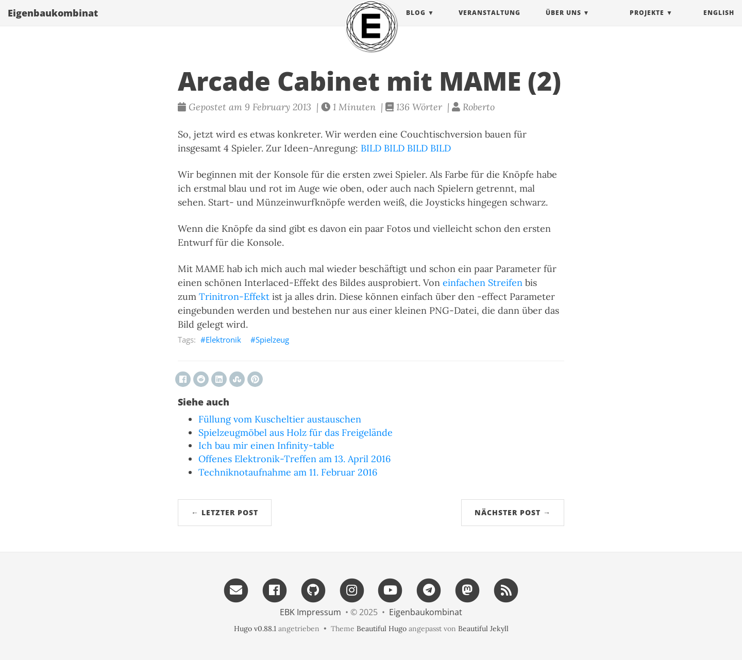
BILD (371, 148)
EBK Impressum (310, 612)
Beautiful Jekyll (483, 628)
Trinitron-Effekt (234, 296)
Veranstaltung (489, 23)
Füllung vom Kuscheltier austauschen (279, 419)
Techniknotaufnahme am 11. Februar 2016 (287, 472)
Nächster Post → (513, 512)
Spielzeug (272, 339)
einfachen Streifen (482, 283)
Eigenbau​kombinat (53, 23)
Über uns (563, 23)
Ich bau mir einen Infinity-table (266, 445)
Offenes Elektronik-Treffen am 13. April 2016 (294, 459)
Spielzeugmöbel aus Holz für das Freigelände (295, 432)
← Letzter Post (224, 512)
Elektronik (223, 339)
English (718, 23)
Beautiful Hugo (382, 628)
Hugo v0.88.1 (255, 628)
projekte (647, 23)
